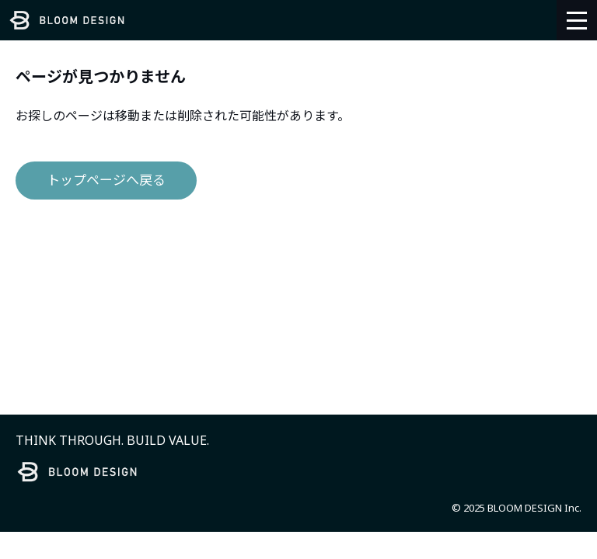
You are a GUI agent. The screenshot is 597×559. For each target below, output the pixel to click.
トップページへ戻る (106, 180)
